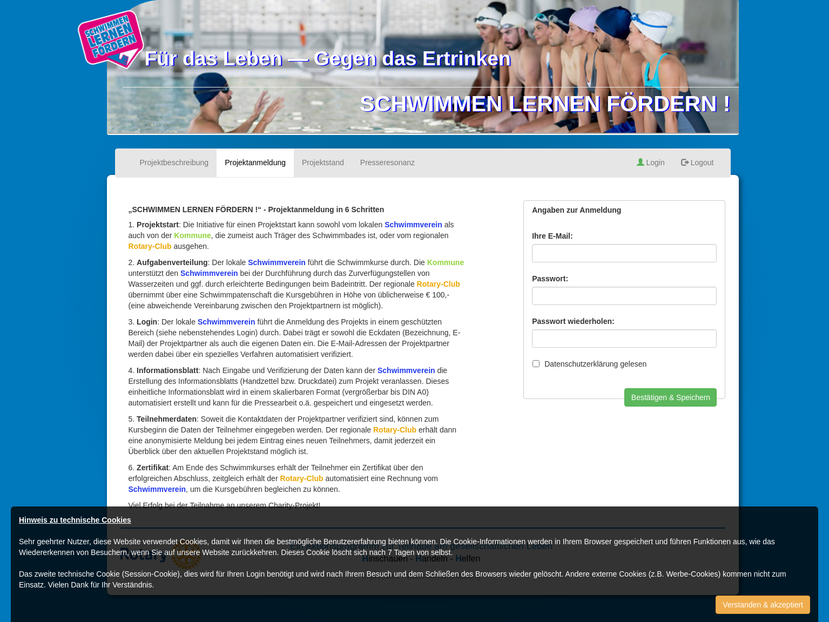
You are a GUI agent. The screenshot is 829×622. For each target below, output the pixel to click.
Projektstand (323, 162)
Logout (697, 162)
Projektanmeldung (255, 162)
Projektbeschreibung (174, 162)
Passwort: (550, 278)
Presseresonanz (387, 162)
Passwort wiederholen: (573, 321)
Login (651, 162)
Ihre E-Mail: (552, 236)
